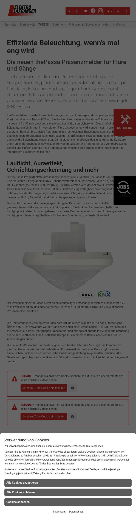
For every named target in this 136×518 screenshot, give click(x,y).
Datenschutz (76, 511)
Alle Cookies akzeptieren (22, 482)
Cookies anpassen (18, 502)
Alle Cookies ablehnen (20, 492)
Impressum (59, 511)
